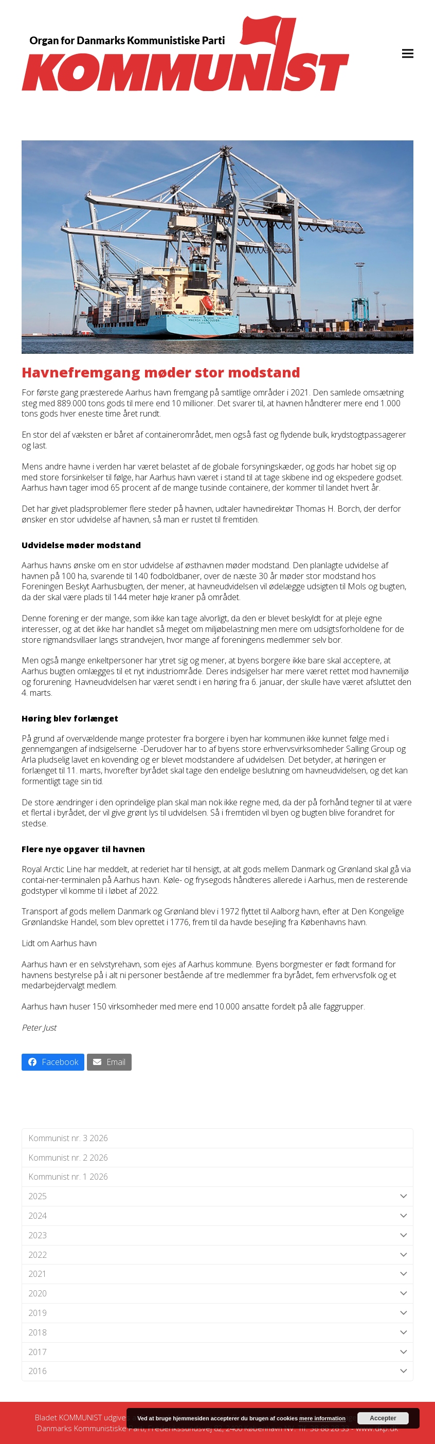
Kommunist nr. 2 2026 (68, 1157)
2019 (217, 1313)
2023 (217, 1235)
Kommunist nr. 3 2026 (68, 1138)
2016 (217, 1371)
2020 (217, 1293)
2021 (217, 1274)
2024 (217, 1215)
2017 (217, 1352)
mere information (322, 1418)
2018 (217, 1332)
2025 (217, 1196)
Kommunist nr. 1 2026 (68, 1176)
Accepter (383, 1418)
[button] (407, 53)
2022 (217, 1255)
